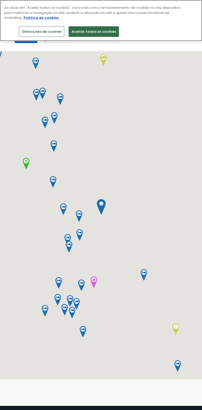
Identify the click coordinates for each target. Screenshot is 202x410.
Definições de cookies (42, 31)
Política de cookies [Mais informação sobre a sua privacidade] (41, 17)
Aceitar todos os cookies (93, 31)
